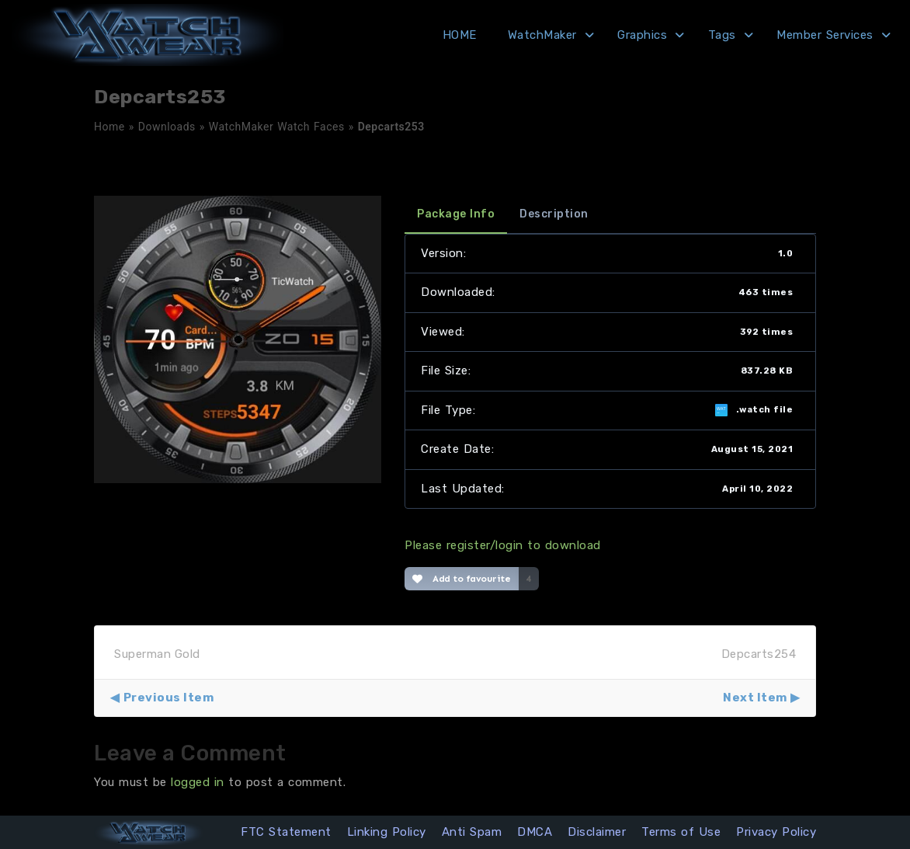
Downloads (167, 126)
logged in (197, 782)
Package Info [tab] (456, 214)
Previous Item (168, 698)
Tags (722, 35)
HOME (460, 35)
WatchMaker (542, 35)
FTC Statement (286, 832)
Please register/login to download (503, 545)
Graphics (642, 35)
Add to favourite (461, 578)
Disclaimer (597, 832)
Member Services (825, 35)
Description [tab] (554, 214)
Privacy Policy (776, 832)
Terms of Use (681, 832)
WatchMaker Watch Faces (277, 126)
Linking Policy (386, 832)
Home (109, 126)
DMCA (534, 832)
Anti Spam (472, 832)
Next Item (755, 698)
